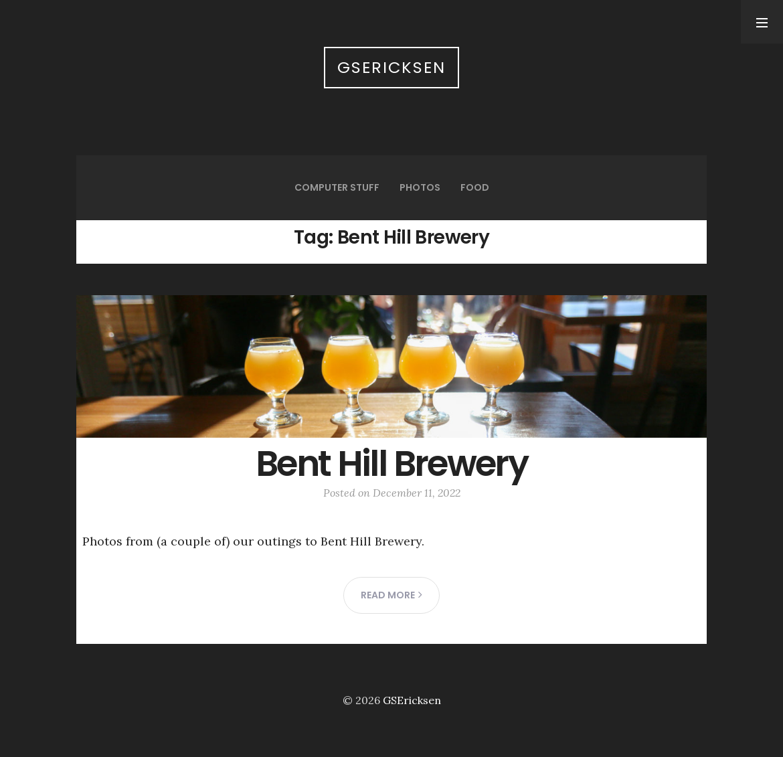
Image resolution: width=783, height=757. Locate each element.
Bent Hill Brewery (391, 463)
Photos (420, 187)
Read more (391, 595)
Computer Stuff (336, 187)
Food (474, 187)
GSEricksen (391, 67)
